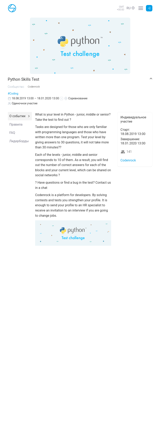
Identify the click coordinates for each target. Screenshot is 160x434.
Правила (15, 124)
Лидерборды (19, 141)
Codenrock (128, 160)
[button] (130, 8)
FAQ (12, 133)
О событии (17, 116)
